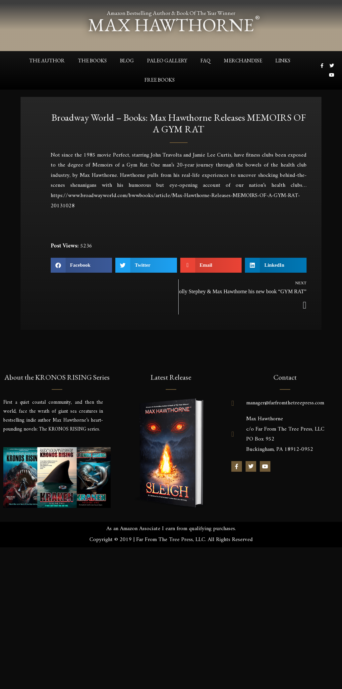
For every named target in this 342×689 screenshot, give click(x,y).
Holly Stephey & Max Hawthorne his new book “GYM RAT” (242, 291)
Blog (127, 60)
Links (282, 60)
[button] (81, 264)
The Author (47, 60)
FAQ (205, 60)
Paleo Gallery (167, 60)
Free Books (159, 79)
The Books (92, 60)
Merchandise (243, 60)
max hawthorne (171, 24)
